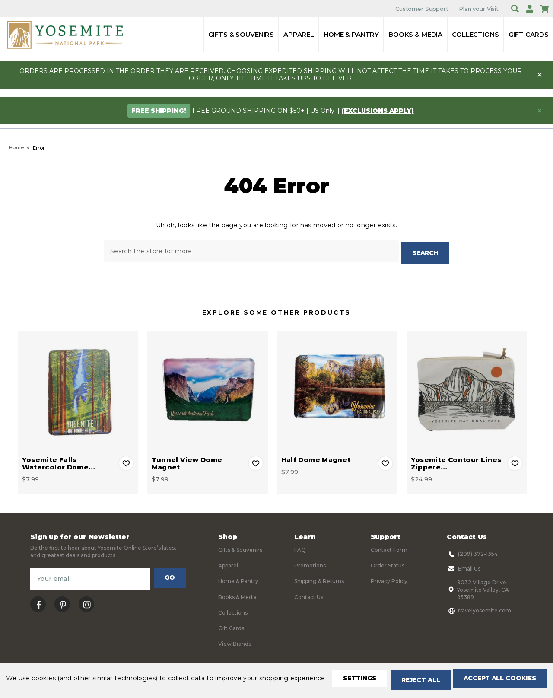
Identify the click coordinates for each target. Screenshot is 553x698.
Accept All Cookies (197, 681)
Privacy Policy (389, 579)
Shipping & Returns (319, 579)
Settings (41, 681)
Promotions (310, 563)
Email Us (463, 566)
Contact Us (308, 595)
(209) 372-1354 (472, 552)
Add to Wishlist (126, 461)
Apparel (298, 34)
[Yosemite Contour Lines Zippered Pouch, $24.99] (467, 389)
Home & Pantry (351, 34)
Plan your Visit (479, 8)
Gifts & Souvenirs (241, 34)
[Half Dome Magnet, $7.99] (337, 389)
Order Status (387, 563)
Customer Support (421, 8)
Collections (475, 34)
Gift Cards (529, 34)
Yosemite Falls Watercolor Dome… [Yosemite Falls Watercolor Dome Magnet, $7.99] (58, 461)
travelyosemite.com (479, 608)
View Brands (234, 642)
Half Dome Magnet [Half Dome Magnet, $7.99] (316, 457)
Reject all (108, 681)
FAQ (300, 548)
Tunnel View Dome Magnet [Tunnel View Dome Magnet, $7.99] (187, 461)
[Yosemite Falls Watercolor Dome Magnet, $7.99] (78, 389)
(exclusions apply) (377, 111)
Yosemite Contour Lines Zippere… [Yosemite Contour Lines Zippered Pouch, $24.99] (456, 461)
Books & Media (415, 34)
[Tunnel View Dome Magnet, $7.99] (207, 389)
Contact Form (389, 548)
